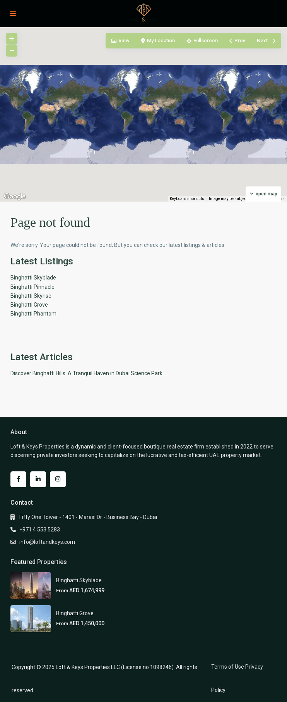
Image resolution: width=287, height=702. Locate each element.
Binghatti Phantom (33, 313)
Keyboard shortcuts (187, 199)
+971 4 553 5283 (39, 529)
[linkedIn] (38, 479)
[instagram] (58, 479)
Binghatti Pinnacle (32, 287)
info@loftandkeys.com (47, 542)
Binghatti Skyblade (33, 277)
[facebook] (18, 479)
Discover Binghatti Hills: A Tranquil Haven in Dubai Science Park (86, 373)
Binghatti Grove (29, 305)
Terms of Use (227, 667)
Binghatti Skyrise (30, 296)
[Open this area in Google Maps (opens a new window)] (14, 196)
